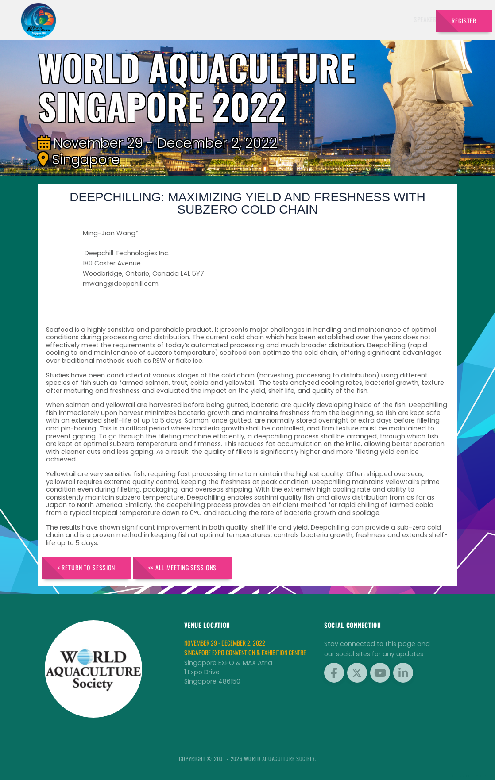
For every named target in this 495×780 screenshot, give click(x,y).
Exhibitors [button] (257, 19)
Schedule (300, 19)
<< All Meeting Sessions (182, 567)
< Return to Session (87, 567)
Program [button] (372, 19)
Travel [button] (409, 19)
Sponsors (336, 19)
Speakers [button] (214, 19)
